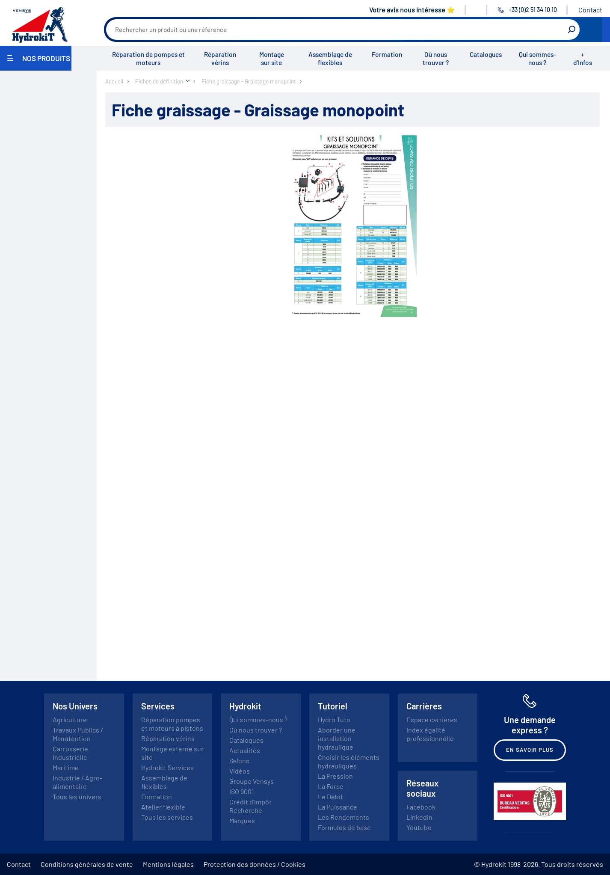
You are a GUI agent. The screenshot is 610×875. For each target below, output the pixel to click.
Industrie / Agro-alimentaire (77, 782)
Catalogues (486, 54)
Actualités (244, 750)
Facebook (420, 807)
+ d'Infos (582, 58)
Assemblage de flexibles (330, 58)
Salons (239, 760)
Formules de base (344, 827)
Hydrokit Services (167, 767)
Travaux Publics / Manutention (78, 734)
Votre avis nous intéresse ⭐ (412, 10)
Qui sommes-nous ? (537, 58)
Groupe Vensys (251, 781)
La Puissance (337, 807)
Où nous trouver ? (436, 58)
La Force (330, 786)
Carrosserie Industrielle (70, 752)
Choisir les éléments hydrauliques (348, 761)
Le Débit (330, 796)
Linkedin (419, 817)
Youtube (419, 827)
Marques (242, 820)
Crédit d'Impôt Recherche (250, 806)
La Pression (335, 776)
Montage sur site (271, 58)
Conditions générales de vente (87, 864)
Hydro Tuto (334, 719)
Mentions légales (168, 864)
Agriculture (70, 719)
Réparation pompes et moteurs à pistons (172, 723)
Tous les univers (77, 796)
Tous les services (167, 817)
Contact (590, 10)
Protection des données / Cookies (254, 864)
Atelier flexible (163, 807)
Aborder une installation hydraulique (336, 738)
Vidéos (239, 771)
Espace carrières (431, 719)
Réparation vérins (220, 58)
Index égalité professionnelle (430, 734)
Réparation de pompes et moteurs (148, 58)
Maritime (66, 767)
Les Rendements (343, 817)
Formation (387, 54)
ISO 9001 (241, 791)
